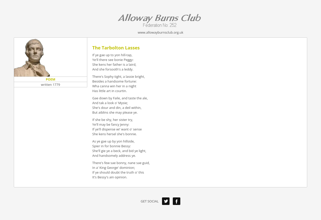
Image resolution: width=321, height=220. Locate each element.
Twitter (166, 201)
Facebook (176, 201)
